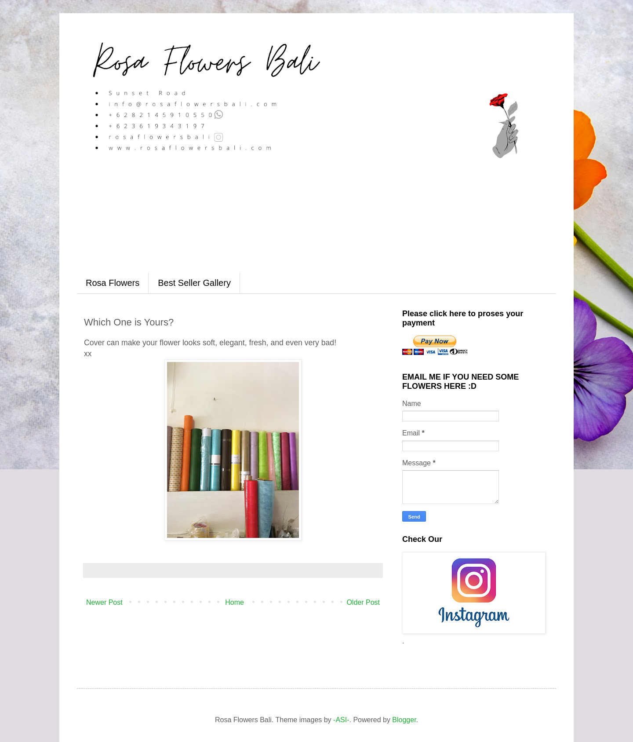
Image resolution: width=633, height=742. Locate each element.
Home (234, 602)
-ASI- (341, 720)
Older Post (363, 602)
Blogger (404, 720)
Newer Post (104, 602)
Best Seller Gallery (194, 283)
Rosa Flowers (112, 283)
